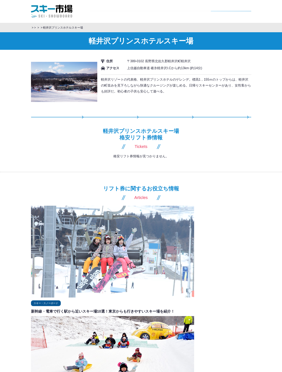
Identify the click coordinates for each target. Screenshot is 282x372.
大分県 (55, 350)
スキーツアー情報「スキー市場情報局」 (97, 27)
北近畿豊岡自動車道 (173, 340)
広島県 (89, 340)
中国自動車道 (208, 345)
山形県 (78, 311)
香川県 (66, 345)
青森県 (113, 311)
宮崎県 (66, 350)
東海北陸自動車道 (171, 335)
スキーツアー (110, 11)
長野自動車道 (169, 321)
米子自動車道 (169, 345)
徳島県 (78, 345)
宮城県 (66, 311)
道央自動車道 (208, 307)
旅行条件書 (159, 369)
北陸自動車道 (169, 330)
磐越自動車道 (169, 316)
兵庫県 (55, 335)
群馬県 (55, 316)
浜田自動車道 (188, 345)
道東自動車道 (188, 307)
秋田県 (89, 311)
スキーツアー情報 (169, 121)
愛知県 (55, 330)
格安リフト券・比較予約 (141, 27)
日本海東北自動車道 (192, 311)
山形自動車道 (169, 311)
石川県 (66, 326)
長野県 (164, 27)
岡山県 (78, 340)
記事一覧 (225, 121)
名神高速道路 (193, 335)
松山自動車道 (188, 350)
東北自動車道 (216, 311)
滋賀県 (78, 335)
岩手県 (101, 311)
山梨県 (78, 316)
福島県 (55, 311)
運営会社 (183, 369)
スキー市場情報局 (150, 11)
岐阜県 (78, 330)
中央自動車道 (169, 326)
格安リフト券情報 (231, 11)
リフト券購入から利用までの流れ (116, 369)
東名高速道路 (213, 335)
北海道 (55, 307)
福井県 (55, 326)
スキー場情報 (190, 11)
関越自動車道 (188, 321)
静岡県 (66, 330)
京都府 (66, 335)
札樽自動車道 (169, 307)
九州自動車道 (169, 354)
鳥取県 (66, 340)
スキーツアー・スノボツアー (49, 27)
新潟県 (66, 321)
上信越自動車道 (209, 321)
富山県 (78, 326)
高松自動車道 (169, 350)
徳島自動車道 (208, 350)
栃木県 (66, 316)
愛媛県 (55, 345)
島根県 (55, 340)
